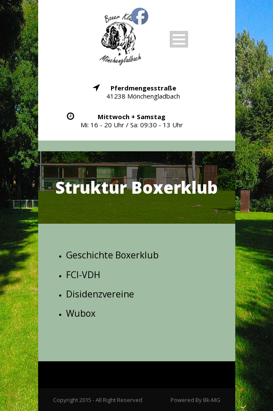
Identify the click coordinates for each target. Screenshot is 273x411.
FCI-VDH (83, 275)
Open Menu (179, 39)
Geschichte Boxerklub (112, 255)
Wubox (81, 313)
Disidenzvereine (100, 294)
